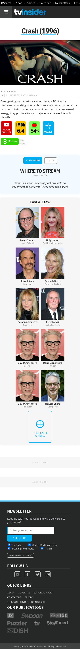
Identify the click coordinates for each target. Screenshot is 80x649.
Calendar (45, 3)
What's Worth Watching (44, 545)
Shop (19, 3)
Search (7, 3)
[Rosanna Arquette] (27, 307)
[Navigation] (6, 12)
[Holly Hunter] (53, 225)
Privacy (29, 597)
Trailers (48, 548)
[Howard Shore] (53, 389)
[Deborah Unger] (53, 266)
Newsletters (62, 3)
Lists (77, 3)
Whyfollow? (22, 142)
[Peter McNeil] (53, 307)
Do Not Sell (38, 602)
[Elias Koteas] (27, 266)
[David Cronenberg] (27, 348)
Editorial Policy (43, 592)
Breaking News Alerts (22, 548)
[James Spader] (27, 225)
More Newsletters (20, 555)
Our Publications (25, 607)
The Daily (16, 545)
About (11, 592)
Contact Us (14, 597)
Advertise (24, 592)
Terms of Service (17, 602)
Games (31, 3)
